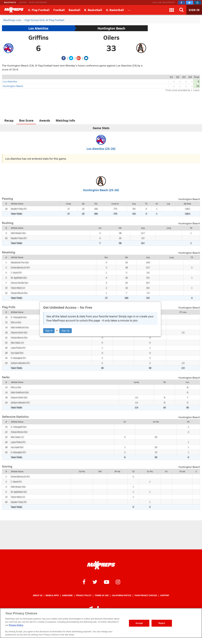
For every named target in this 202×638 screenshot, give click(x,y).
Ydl (164, 382)
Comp (68, 203)
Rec (106, 257)
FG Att (182, 471)
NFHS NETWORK (38, 2)
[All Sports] (129, 10)
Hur (187, 382)
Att (83, 203)
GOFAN (22, 2)
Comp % (115, 203)
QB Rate (187, 203)
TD (146, 203)
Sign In (48, 330)
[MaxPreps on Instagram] (197, 2)
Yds (95, 203)
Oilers (111, 37)
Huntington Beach (111, 28)
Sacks (136, 382)
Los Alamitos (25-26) (101, 149)
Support (164, 595)
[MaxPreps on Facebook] (181, 2)
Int (157, 203)
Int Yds (156, 421)
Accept (139, 623)
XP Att (117, 471)
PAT (100, 471)
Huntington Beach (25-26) (101, 190)
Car (100, 228)
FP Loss (182, 312)
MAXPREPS (10, 2)
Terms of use (102, 595)
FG (166, 471)
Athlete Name (17, 203)
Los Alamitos (38, 28)
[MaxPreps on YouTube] (106, 582)
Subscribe (67, 595)
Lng (168, 203)
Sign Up (65, 330)
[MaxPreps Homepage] (101, 565)
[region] (101, 623)
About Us (37, 595)
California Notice (121, 595)
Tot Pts (82, 471)
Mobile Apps (52, 595)
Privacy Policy (83, 595)
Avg (134, 203)
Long (169, 228)
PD (188, 421)
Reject (162, 623)
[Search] (181, 10)
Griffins (38, 37)
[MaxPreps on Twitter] (189, 2)
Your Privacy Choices (146, 595)
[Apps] (172, 10)
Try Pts (150, 471)
